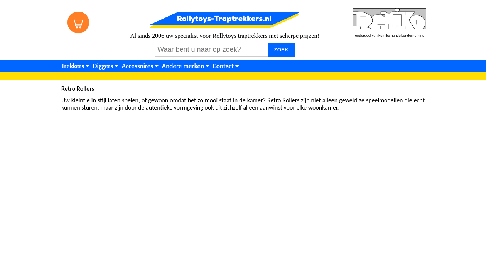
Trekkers (75, 66)
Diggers (105, 66)
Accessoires (140, 66)
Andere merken (185, 66)
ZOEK (281, 50)
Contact (226, 66)
